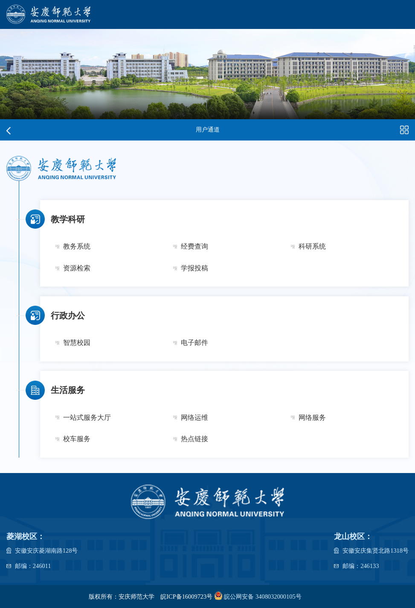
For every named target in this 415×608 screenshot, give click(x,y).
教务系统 (76, 246)
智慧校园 (76, 343)
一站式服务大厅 (87, 418)
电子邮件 (194, 343)
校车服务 (76, 439)
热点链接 (194, 439)
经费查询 (194, 246)
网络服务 (312, 418)
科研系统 (312, 246)
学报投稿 (194, 268)
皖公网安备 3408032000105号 (256, 595)
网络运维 (194, 418)
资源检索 (76, 268)
